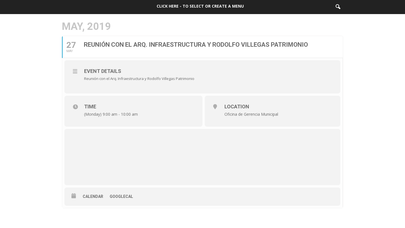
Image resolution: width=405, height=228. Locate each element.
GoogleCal (121, 196)
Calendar (93, 196)
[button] (338, 7)
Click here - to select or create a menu (200, 6)
